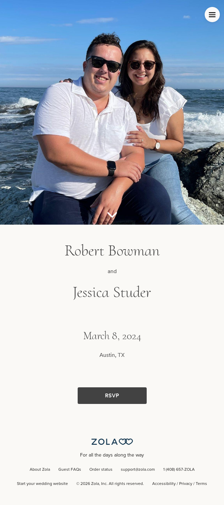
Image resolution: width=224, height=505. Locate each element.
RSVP (112, 395)
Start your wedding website (42, 484)
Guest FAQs (69, 470)
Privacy (185, 484)
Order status (101, 470)
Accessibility (164, 484)
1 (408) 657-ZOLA (179, 470)
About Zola (40, 470)
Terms (201, 484)
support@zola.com (138, 470)
